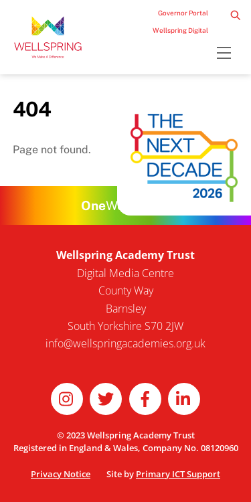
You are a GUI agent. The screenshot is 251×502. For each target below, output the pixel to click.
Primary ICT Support (178, 474)
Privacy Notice (60, 474)
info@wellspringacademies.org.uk (125, 343)
